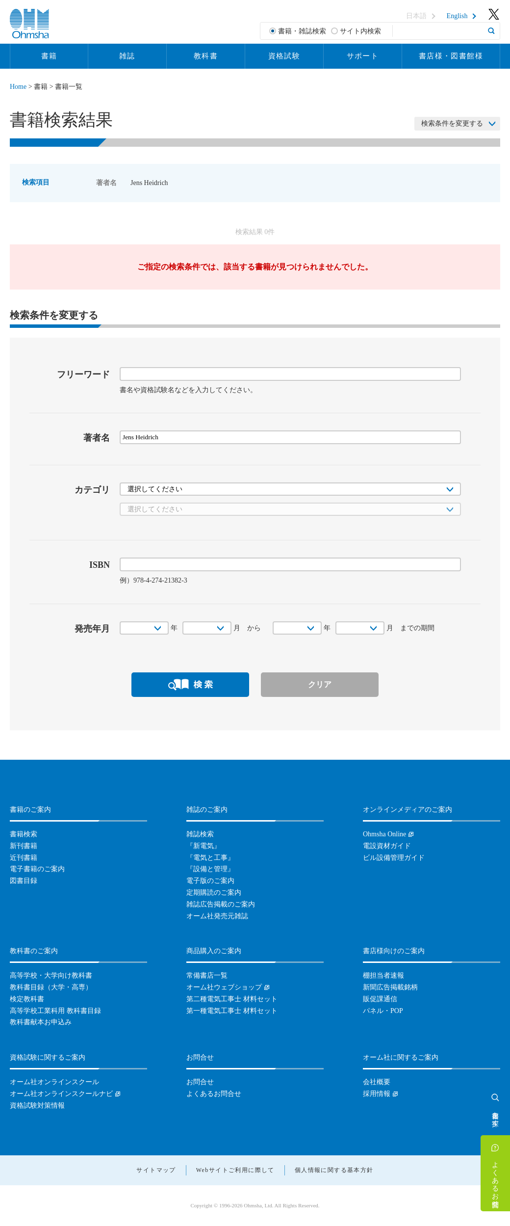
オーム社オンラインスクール (54, 1082)
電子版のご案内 (210, 880)
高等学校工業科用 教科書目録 (55, 1010)
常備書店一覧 (207, 975)
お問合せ (200, 1082)
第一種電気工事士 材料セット (232, 1010)
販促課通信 (380, 999)
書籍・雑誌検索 (302, 31)
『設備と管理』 (210, 869)
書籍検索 (23, 834)
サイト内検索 (360, 31)
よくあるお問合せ (495, 1180)
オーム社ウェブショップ (224, 987)
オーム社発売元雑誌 (217, 916)
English (457, 16)
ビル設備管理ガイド (394, 857)
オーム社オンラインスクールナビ (61, 1093)
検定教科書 (27, 999)
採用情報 (376, 1093)
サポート (363, 56)
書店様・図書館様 (451, 56)
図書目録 (23, 880)
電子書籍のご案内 (37, 869)
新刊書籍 (23, 846)
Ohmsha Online (384, 834)
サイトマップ (156, 1170)
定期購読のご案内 (213, 892)
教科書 (206, 56)
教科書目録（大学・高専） (51, 987)
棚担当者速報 (383, 975)
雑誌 (127, 56)
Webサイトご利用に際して (235, 1170)
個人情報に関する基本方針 (334, 1170)
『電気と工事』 (210, 857)
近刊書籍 (23, 857)
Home (18, 86)
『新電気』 (203, 846)
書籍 (49, 56)
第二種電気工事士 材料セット (232, 999)
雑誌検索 (200, 834)
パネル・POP (383, 1010)
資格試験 (284, 56)
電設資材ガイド (387, 846)
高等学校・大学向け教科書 (51, 975)
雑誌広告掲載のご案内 (220, 904)
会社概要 (376, 1082)
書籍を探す (495, 1115)
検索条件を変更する (452, 123)
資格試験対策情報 (37, 1105)
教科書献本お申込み (41, 1022)
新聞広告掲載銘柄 (390, 987)
